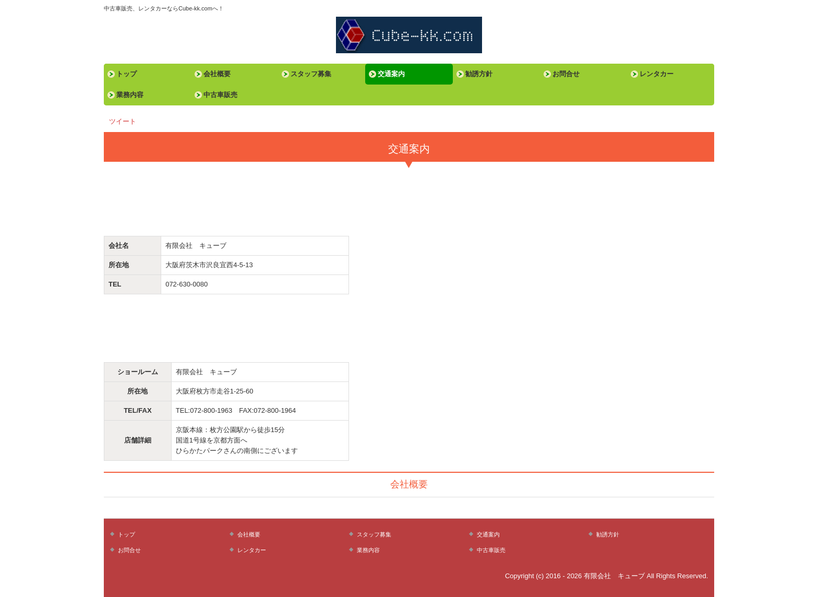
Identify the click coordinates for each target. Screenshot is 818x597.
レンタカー (656, 74)
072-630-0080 (186, 284)
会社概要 (217, 74)
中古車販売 (220, 95)
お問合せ (566, 74)
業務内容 (129, 95)
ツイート (122, 121)
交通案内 (391, 74)
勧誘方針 (478, 74)
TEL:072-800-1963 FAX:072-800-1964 (236, 410)
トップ (126, 74)
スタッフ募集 (311, 74)
